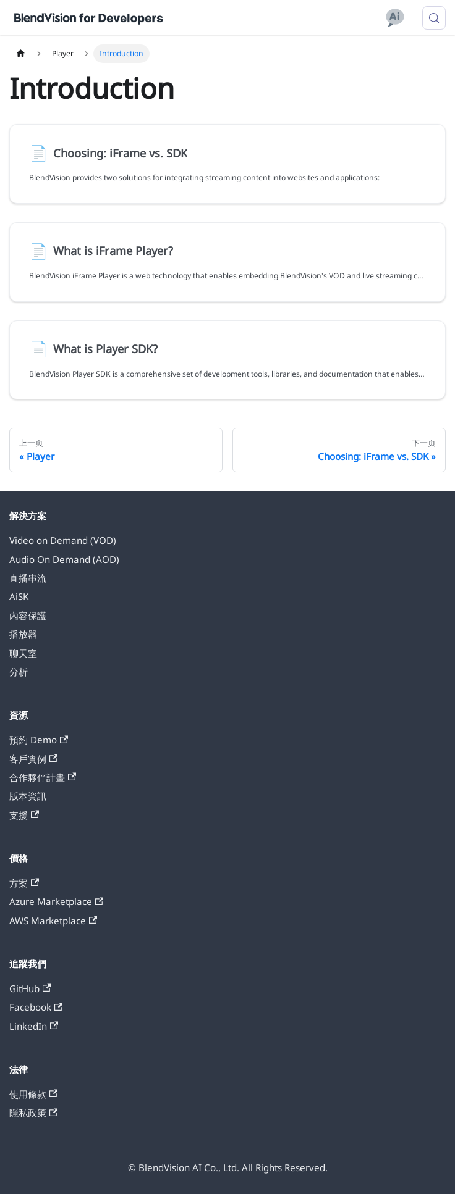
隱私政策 (33, 1112)
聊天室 (23, 653)
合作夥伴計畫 (42, 777)
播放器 (23, 634)
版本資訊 (27, 796)
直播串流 (27, 578)
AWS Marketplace (53, 920)
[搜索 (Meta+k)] (434, 18)
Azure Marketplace (56, 901)
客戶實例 (33, 759)
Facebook (35, 1007)
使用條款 (33, 1094)
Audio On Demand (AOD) (64, 559)
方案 (24, 883)
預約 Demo (38, 739)
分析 (18, 672)
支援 (24, 815)
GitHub (30, 988)
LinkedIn (33, 1026)
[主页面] (20, 53)
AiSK (18, 596)
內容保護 (27, 615)
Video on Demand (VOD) (62, 540)
